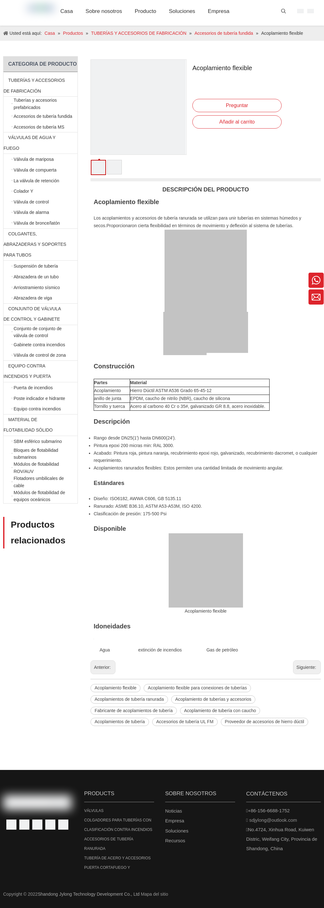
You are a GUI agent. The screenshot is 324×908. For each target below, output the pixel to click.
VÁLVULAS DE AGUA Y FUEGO (40, 143)
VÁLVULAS (93, 810)
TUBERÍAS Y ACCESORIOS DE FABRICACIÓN (40, 85)
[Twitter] (37, 825)
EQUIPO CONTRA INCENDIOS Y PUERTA (40, 371)
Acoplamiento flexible (115, 687)
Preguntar (237, 105)
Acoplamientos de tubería (120, 721)
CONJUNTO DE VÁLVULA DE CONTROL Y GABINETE (40, 314)
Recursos (175, 840)
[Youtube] (50, 825)
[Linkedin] (24, 825)
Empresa (174, 820)
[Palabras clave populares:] (283, 12)
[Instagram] (63, 825)
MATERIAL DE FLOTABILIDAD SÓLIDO (40, 425)
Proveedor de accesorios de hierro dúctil (264, 721)
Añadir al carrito (237, 121)
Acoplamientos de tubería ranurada (129, 699)
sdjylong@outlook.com (273, 820)
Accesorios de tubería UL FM (185, 721)
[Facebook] (11, 825)
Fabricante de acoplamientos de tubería (134, 710)
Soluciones (176, 830)
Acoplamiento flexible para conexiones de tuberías (197, 687)
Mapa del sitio (154, 894)
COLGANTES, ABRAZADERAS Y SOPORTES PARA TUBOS (40, 245)
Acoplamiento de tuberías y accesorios (213, 699)
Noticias (173, 811)
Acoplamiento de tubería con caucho (220, 710)
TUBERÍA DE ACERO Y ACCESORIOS (117, 858)
